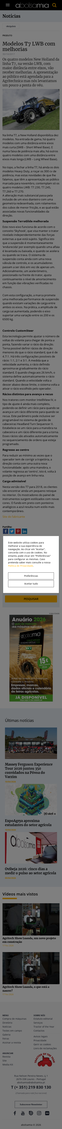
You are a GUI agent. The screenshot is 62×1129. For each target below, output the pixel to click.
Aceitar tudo (31, 583)
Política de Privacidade (20, 565)
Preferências (31, 575)
